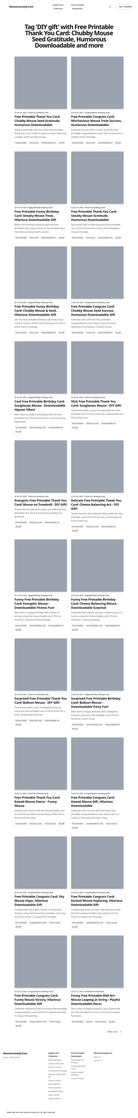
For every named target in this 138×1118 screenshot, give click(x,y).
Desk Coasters (54, 1095)
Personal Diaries (54, 1087)
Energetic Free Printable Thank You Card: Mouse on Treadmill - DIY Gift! (41, 502)
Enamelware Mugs (55, 1091)
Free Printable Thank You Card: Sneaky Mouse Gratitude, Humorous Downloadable (94, 215)
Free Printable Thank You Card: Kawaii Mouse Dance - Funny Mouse (37, 801)
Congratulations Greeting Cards (97, 112)
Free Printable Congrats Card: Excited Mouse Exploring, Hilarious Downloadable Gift (96, 900)
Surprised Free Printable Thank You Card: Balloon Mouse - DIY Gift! (41, 700)
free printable (21, 142)
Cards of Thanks (77, 1078)
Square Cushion (54, 1080)
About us (97, 1057)
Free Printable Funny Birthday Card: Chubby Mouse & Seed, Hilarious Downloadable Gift (37, 310)
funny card (34, 142)
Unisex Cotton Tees (56, 1063)
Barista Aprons (54, 1084)
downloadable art (48, 142)
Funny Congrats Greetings (77, 1073)
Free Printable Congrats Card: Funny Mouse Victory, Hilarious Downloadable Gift (38, 999)
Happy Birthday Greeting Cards (40, 207)
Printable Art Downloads (94, 991)
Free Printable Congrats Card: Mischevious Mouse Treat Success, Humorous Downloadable (96, 121)
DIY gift (61, 142)
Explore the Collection (59, 7)
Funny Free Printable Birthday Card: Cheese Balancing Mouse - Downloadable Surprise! (94, 603)
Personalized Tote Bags (57, 1071)
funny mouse (50, 823)
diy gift (18, 431)
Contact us (98, 1060)
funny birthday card (38, 427)
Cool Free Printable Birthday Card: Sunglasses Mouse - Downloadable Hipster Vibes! (40, 405)
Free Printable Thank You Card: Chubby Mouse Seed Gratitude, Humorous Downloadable (37, 121)
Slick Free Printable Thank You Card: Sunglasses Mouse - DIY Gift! (96, 403)
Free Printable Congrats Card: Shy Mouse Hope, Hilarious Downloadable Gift (39, 900)
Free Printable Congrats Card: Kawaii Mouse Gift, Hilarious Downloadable (93, 801)
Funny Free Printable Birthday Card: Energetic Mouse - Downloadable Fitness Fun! (37, 603)
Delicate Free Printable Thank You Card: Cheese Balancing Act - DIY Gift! (96, 504)
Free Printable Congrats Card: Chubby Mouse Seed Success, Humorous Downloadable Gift (93, 310)
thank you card (92, 423)
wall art (89, 1021)
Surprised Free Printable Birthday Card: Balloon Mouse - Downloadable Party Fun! (96, 702)
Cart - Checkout (125, 6)
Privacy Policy (15, 1057)
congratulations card (94, 823)
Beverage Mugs (54, 1060)
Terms (5, 1057)
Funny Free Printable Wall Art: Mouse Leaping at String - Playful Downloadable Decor (95, 999)
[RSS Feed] (110, 6)
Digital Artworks (54, 1098)
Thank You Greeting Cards (38, 112)
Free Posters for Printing (77, 1061)
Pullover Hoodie (54, 1067)
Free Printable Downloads (78, 7)
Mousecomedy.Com (15, 1053)
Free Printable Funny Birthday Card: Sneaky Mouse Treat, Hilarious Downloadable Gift (37, 215)
